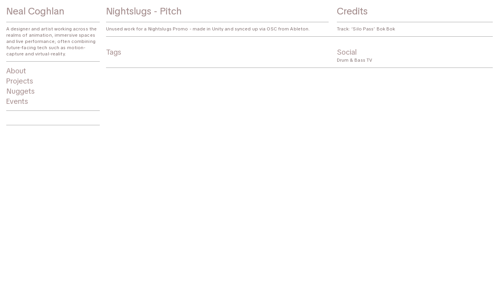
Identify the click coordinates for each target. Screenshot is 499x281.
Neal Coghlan (35, 11)
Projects (19, 81)
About (16, 71)
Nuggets (20, 91)
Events (17, 101)
